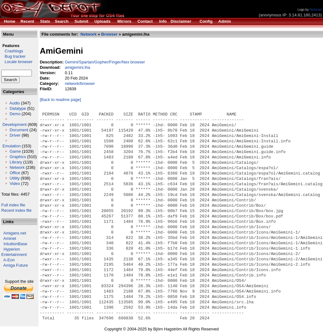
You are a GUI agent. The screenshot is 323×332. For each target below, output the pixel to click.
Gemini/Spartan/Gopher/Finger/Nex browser (105, 62)
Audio (14, 103)
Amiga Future (15, 265)
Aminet (9, 238)
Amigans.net (14, 233)
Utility (14, 178)
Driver (14, 135)
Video (14, 183)
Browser (109, 34)
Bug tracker (13, 56)
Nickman (315, 9)
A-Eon (9, 260)
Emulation (12, 146)
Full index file (13, 205)
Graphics (17, 156)
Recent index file (16, 210)
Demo (14, 113)
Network (17, 167)
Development (15, 124)
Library (15, 162)
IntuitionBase (15, 243)
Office (14, 172)
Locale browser (16, 61)
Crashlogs (12, 51)
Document (18, 129)
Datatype (17, 108)
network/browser (80, 83)
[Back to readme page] (60, 99)
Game (14, 151)
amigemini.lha (77, 67)
